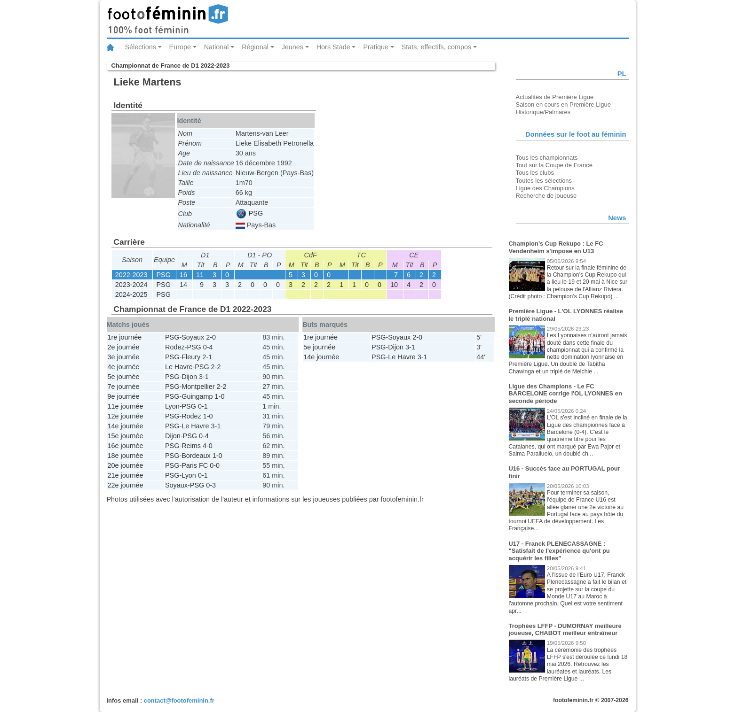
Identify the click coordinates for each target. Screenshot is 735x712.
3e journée (124, 357)
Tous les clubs (535, 172)
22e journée (125, 485)
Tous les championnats (547, 157)
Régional (255, 47)
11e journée (125, 406)
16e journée (125, 445)
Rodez (175, 347)
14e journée (125, 426)
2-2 (216, 367)
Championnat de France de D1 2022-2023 (170, 65)
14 (183, 284)
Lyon (172, 406)
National (216, 47)
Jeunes (292, 47)
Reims (191, 445)
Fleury (191, 357)
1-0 (220, 396)
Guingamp (197, 396)
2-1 (207, 357)
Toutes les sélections (544, 180)
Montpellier (198, 386)
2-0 (211, 337)
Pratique (375, 47)
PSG (250, 213)
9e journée (124, 396)
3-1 (204, 376)
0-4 (208, 347)
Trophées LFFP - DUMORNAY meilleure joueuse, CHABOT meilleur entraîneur (565, 629)
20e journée (125, 465)
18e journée (125, 455)
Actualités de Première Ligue (555, 97)
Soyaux (193, 337)
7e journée (124, 386)
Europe (180, 47)
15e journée (125, 436)
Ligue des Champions (545, 188)
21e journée (125, 475)
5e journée (124, 376)
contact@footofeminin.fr (179, 700)
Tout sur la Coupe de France (554, 165)
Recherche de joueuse (546, 195)
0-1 (203, 406)
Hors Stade (333, 47)
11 (200, 275)
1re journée (125, 337)
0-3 (211, 485)
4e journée (124, 367)
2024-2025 (131, 294)
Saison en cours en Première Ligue (563, 104)
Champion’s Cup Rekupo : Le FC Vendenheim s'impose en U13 (556, 247)
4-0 (208, 445)
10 (394, 284)
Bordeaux (196, 455)
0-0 (215, 465)
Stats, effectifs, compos (437, 47)
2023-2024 (131, 284)
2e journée (124, 347)
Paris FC (195, 465)
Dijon (189, 376)
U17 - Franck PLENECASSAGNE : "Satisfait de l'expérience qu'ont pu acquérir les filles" (559, 551)
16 (183, 275)
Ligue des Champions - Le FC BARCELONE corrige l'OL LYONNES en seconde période (565, 393)
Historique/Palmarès (543, 112)
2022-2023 (131, 275)
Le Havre (178, 367)
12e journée (125, 416)
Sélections (140, 47)
